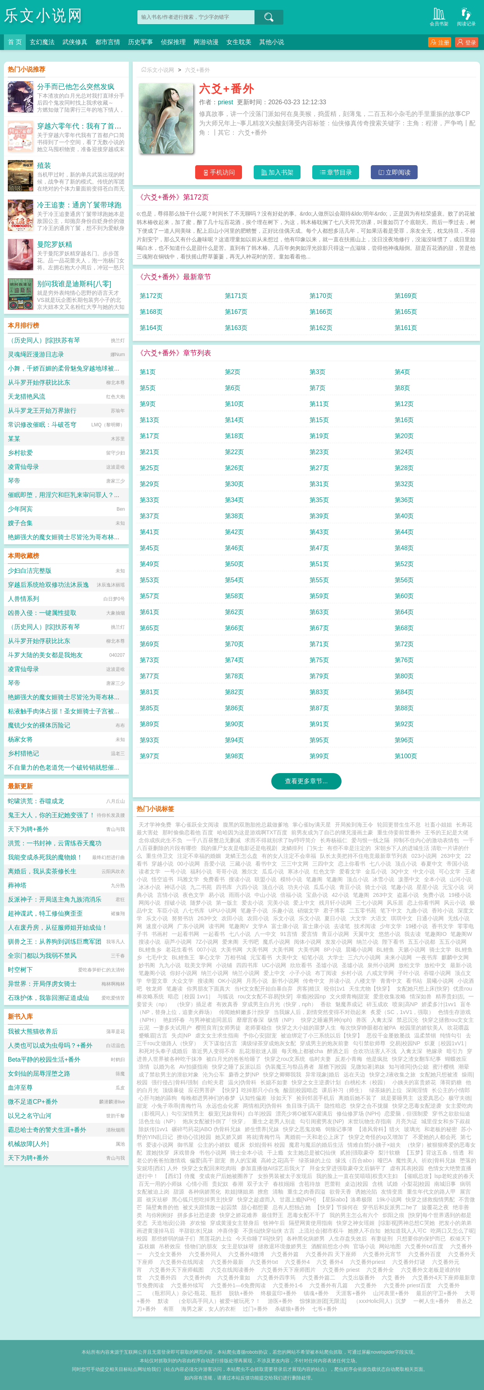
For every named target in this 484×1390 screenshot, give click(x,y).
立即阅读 (394, 172)
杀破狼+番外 (290, 1309)
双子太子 (258, 1184)
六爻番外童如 (235, 1277)
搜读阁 (206, 981)
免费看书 (214, 879)
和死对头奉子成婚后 (163, 1051)
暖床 (239, 1145)
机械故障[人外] (28, 1144)
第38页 (234, 516)
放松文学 (409, 965)
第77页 (149, 676)
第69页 (149, 644)
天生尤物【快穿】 (371, 988)
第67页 (319, 628)
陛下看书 (393, 942)
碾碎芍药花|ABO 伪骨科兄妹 (206, 1129)
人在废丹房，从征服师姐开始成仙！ (58, 927)
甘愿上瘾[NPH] (297, 1199)
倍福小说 (291, 895)
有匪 (168, 1309)
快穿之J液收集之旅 (392, 1074)
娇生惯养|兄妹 (262, 1129)
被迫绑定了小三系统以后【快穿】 (322, 1035)
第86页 (234, 708)
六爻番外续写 (189, 1285)
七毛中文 (157, 957)
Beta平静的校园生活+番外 (44, 1059)
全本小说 (435, 879)
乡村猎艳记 (23, 753)
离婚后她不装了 (357, 1098)
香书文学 (443, 926)
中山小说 (265, 895)
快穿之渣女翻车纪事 (416, 1059)
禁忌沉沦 (407, 1020)
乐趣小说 (283, 910)
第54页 (234, 580)
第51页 (319, 564)
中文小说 (424, 871)
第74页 (234, 660)
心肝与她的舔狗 (158, 1098)
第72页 (404, 644)
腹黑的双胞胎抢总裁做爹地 (255, 825)
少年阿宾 (20, 509)
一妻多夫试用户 (172, 1028)
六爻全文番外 (167, 1254)
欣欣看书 (301, 965)
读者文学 (149, 871)
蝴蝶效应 (456, 1059)
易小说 (216, 895)
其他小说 (271, 42)
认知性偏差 (253, 1098)
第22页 (234, 452)
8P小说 (332, 949)
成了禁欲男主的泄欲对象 (169, 1074)
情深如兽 (421, 996)
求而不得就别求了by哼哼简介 (280, 840)
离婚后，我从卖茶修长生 (42, 871)
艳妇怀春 (174, 1020)
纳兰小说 (367, 942)
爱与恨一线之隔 (370, 840)
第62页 (234, 612)
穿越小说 (162, 864)
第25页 (149, 468)
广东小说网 (191, 926)
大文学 (358, 918)
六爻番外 (367, 1285)
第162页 (321, 327)
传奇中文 (314, 981)
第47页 (319, 548)
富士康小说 (285, 926)
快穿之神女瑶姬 (355, 1223)
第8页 (403, 388)
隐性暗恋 (335, 1106)
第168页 (151, 311)
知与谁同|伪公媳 (409, 1067)
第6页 (233, 388)
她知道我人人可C (405, 1231)
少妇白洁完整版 (30, 570)
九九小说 (170, 965)
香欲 (325, 1004)
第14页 (234, 420)
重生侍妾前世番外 (399, 832)
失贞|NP (181, 1035)
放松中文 (435, 965)
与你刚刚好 (159, 1215)
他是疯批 (377, 1059)
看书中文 (266, 864)
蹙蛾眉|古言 (153, 1035)
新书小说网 (285, 981)
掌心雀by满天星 (311, 825)
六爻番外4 (299, 1262)
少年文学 (391, 926)
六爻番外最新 (229, 1262)
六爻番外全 (382, 1270)
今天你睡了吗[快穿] (259, 1238)
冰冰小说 (149, 887)
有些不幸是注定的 (349, 848)
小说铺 (224, 965)
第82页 (234, 692)
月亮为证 (406, 1121)
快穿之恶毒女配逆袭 (416, 1106)
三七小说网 (369, 903)
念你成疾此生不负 (160, 840)
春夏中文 (432, 864)
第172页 (151, 295)
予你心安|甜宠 (260, 1035)
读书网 (216, 926)
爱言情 (309, 934)
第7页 (318, 388)
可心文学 (450, 871)
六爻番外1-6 (289, 1285)
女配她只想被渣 (439, 1074)
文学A (260, 926)
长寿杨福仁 (333, 840)
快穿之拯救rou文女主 (448, 1020)
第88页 (404, 708)
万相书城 (235, 957)
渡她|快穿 (157, 1152)
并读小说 (340, 981)
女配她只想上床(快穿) (423, 988)
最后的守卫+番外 (436, 1293)
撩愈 (263, 1192)
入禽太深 (382, 1020)
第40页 (404, 516)
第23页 (319, 452)
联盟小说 (265, 879)
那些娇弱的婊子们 (173, 1238)
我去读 (412, 934)
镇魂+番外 (316, 1293)
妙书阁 (147, 965)
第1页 (148, 372)
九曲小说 (417, 910)
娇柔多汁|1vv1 (439, 1004)
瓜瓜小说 (273, 871)
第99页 (319, 756)
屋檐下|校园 (332, 1067)
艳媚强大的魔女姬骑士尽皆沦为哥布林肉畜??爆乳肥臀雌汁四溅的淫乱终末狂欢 (117, 537)
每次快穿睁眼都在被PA (368, 1028)
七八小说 (380, 864)
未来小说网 (398, 957)
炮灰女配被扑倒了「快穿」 (215, 1121)
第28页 (404, 468)
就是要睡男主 (397, 1098)
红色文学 (324, 871)
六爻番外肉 (198, 1277)
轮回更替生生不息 (399, 825)
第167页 (236, 311)
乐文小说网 (44, 15)
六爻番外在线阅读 (183, 1262)
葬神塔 (17, 885)
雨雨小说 (240, 895)
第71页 (319, 644)
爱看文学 (350, 871)
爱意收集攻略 (389, 996)
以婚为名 (164, 1067)
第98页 (234, 756)
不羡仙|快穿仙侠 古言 (269, 1231)
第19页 (319, 436)
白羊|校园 (260, 1113)
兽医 (361, 1020)
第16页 (404, 420)
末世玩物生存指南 (369, 1121)
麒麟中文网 (455, 957)
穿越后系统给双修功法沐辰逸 (48, 584)
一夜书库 (427, 957)
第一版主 (227, 903)
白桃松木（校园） (366, 1082)
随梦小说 (201, 903)
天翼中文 (364, 934)
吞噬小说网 (437, 973)
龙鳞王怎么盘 (241, 856)
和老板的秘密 (440, 1129)
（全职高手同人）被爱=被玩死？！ (218, 1301)
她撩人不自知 (364, 1231)
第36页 (404, 500)
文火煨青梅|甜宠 (350, 996)
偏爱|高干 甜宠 (208, 1160)
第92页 (404, 724)
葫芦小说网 (178, 942)
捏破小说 (175, 903)
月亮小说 (257, 981)
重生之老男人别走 (274, 1121)
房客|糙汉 (308, 988)
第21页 (149, 452)
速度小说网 (159, 926)
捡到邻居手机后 (315, 1098)
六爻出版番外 (360, 1277)
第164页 (151, 327)
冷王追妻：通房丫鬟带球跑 (79, 205)
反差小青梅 (348, 1059)
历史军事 (140, 42)
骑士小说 (376, 887)
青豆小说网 (335, 934)
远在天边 (354, 1074)
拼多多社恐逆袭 (196, 1215)
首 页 (15, 42)
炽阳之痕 (393, 1215)
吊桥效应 (170, 1246)
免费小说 (434, 895)
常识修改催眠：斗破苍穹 (42, 424)
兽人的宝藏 (243, 1160)
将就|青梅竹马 (263, 1137)
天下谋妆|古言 (220, 1043)
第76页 (404, 660)
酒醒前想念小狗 (330, 1246)
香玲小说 (443, 910)
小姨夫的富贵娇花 (414, 1082)
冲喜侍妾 (228, 1231)
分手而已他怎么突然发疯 (75, 87)
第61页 (149, 612)
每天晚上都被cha (302, 1051)
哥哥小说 (227, 871)
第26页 (234, 468)
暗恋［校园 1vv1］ (191, 996)
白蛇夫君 (213, 1082)
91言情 (288, 934)
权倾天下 (461, 1238)
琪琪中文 (402, 918)
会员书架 (439, 16)
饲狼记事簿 (338, 1129)
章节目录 (336, 172)
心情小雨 (197, 1184)
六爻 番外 (395, 1277)
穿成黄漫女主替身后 (234, 1223)
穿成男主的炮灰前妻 (324, 1043)
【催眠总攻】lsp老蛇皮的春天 (438, 1176)
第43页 (319, 532)
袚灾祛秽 (157, 1199)
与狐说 (225, 996)
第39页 (319, 516)
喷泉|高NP (405, 1004)
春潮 (237, 1184)
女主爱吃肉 (459, 1106)
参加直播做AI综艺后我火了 (273, 1168)
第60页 (404, 596)
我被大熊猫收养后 (33, 1031)
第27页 (319, 468)
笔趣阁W (461, 934)
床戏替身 (184, 1152)
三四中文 (323, 864)
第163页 (236, 327)
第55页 (319, 580)
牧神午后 (274, 1223)
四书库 (224, 887)
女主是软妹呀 (237, 1246)
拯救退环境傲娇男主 (282, 1246)
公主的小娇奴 (214, 1145)
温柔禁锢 (425, 1035)
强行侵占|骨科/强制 (174, 1082)
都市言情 (107, 42)
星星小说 (427, 887)
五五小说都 (421, 942)
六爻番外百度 (426, 1254)
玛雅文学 (188, 879)
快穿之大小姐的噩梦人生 (306, 1028)
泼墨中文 (409, 879)
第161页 (406, 327)
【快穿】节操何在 (336, 1207)
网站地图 (390, 1246)
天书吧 (250, 942)
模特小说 (291, 879)
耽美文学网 (198, 965)
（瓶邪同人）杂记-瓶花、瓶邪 (185, 1293)
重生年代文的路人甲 (431, 1192)
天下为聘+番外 (28, 829)
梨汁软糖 (389, 1152)
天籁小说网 (411, 949)
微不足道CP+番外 (33, 1101)
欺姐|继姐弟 (239, 1192)
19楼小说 (459, 895)
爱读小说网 (159, 1145)
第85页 (149, 708)
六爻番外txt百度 (426, 1246)
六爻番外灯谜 (410, 1262)
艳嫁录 (434, 1051)
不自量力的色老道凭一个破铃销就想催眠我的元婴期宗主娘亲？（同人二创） (114, 767)
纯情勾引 (451, 1035)
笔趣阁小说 (152, 973)
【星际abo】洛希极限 (346, 1199)
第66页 (234, 628)
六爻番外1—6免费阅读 (240, 1285)
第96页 (404, 740)
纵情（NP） (282, 1020)
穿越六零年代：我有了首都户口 (86, 126)
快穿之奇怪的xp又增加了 (379, 1137)
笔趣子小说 (254, 910)
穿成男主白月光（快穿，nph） (279, 1004)
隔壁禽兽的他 (162, 1207)
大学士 (335, 957)
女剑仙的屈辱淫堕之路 (39, 1073)
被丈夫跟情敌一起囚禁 (210, 1207)
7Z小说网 (207, 942)
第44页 (404, 532)
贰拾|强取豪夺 (357, 1152)
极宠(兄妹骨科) (226, 1113)
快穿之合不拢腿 (369, 1106)
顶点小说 (406, 864)
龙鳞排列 (292, 848)
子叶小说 (409, 973)
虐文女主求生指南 (217, 1035)
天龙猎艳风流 (26, 396)
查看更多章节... (306, 781)
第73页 (149, 660)
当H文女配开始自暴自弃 (263, 988)
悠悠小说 (389, 934)
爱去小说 (252, 903)
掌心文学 (210, 957)
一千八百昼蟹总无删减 (213, 840)
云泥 (144, 1028)
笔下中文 (391, 910)
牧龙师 (154, 988)
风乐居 (395, 903)
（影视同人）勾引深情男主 (171, 1113)
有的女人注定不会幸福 (289, 856)
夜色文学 (194, 895)
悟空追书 (162, 879)
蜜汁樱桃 (443, 1067)
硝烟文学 (308, 910)
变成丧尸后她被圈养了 (226, 1176)
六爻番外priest (369, 1262)
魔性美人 (407, 1160)
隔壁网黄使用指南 (311, 1223)
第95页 (319, 740)
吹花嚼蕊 (458, 1028)
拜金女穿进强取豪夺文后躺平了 (348, 1168)
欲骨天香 (340, 1192)
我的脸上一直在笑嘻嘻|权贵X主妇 (357, 1176)
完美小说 (278, 903)
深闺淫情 (417, 1090)
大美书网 (231, 949)
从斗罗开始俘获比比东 (39, 382)
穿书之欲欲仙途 (451, 1113)
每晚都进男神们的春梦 (208, 1098)
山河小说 (461, 879)
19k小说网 (389, 1199)
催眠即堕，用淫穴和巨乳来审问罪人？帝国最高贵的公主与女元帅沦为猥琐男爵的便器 (126, 495)
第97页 (149, 756)
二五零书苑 (362, 910)
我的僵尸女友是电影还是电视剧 (239, 848)
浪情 (144, 1067)
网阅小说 (149, 903)
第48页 (404, 548)
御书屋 (185, 1145)
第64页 (404, 612)
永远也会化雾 (222, 1106)
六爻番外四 (164, 1277)
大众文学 (183, 981)
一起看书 (214, 934)
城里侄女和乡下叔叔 (445, 1121)
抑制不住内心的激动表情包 (426, 840)
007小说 (207, 949)
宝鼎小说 (317, 895)
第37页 (149, 516)
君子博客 (334, 910)
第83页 (319, 692)
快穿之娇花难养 (238, 1215)
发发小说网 (338, 942)
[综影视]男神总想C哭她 (407, 1223)
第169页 (406, 295)
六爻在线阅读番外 (234, 1270)
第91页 (319, 724)
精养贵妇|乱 (450, 996)
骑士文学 (440, 949)
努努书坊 (183, 918)
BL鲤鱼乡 (150, 949)
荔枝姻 (147, 1246)
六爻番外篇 (286, 1254)
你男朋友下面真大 (208, 988)
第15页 (319, 420)
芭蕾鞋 (332, 1184)
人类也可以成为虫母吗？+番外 (50, 1045)
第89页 (149, 724)
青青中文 (391, 981)
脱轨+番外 (241, 1293)
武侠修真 (74, 42)
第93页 (149, 740)
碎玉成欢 (377, 1004)
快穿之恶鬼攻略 (302, 1129)
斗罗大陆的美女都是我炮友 (45, 655)
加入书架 (277, 172)
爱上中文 (304, 903)
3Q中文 (400, 871)
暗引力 (455, 1051)
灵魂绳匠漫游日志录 (36, 354)
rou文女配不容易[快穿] (265, 996)
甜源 (178, 1192)
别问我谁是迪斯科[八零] (74, 284)
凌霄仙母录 (23, 466)
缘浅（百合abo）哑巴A (363, 1160)
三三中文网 (294, 864)
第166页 (321, 311)
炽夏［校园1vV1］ (447, 1043)
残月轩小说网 (335, 903)
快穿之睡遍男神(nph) (326, 1020)
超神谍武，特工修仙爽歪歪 (45, 913)
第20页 (404, 436)
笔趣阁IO (436, 934)
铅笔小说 (313, 957)
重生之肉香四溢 (306, 1192)
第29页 (149, 484)
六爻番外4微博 (247, 1254)
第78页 (234, 676)
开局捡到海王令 (354, 825)
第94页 (234, 740)
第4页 (403, 372)
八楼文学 (365, 981)
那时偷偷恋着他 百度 (187, 832)
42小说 (340, 895)
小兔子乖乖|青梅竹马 (176, 1106)
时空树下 (20, 969)
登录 (466, 42)
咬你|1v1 (334, 988)
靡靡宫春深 (250, 1020)
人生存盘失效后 (348, 1238)
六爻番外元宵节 (383, 1254)
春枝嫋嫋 (284, 1184)
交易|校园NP (405, 1043)
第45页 (149, 548)
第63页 (319, 612)
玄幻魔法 (42, 42)
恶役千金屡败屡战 (388, 1035)
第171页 (236, 295)
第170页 (321, 295)
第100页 (406, 756)
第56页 (404, 580)
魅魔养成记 (349, 1004)
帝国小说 (457, 864)
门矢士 (315, 848)
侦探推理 (173, 42)
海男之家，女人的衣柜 (208, 1309)
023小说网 (424, 856)
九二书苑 (201, 887)
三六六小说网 (364, 957)
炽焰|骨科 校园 (267, 1145)
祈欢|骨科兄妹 (439, 1160)
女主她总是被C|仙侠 (311, 1152)
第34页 (234, 500)
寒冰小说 (299, 871)
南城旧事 (445, 1184)
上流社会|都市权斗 (321, 1231)
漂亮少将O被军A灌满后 (304, 1113)
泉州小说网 (381, 965)
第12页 (404, 404)
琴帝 (14, 481)
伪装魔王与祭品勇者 (289, 1067)
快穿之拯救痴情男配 (430, 1199)
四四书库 (247, 965)
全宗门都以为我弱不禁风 (42, 955)
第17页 (149, 436)
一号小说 (175, 871)
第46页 (234, 548)
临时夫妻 (320, 1059)
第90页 (234, 724)
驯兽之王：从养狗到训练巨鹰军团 (54, 941)
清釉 (277, 1192)
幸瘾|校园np (311, 996)
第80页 (404, 676)
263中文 (451, 856)
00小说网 (188, 864)
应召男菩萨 (201, 1090)
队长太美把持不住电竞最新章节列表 (363, 856)
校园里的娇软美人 (421, 1028)
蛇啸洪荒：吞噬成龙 (36, 801)
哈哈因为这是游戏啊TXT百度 (252, 832)
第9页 (148, 404)
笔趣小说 (402, 887)
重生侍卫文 (159, 856)
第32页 (404, 484)
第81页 (149, 692)
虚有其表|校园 (407, 1168)
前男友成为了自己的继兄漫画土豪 (332, 832)
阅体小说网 (307, 942)
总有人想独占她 (291, 1207)
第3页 (318, 372)
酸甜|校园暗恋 (300, 1090)
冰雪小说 (383, 879)
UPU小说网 (222, 910)
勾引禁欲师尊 (369, 1043)
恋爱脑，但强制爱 (406, 1113)
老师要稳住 (258, 1028)
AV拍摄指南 (193, 1067)
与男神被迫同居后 (211, 1020)
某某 (14, 438)
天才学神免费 (155, 825)
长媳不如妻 (274, 1082)
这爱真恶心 (431, 1098)
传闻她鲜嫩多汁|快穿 (244, 1012)
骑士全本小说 (246, 1152)
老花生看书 (179, 949)
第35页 (319, 500)
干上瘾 (275, 1152)
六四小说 (247, 887)
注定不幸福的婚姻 (199, 856)
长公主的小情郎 (451, 1090)
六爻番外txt (265, 1262)
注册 (439, 42)
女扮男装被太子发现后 (285, 1176)
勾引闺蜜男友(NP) (322, 1121)
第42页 (234, 532)
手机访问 (219, 172)
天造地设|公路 (168, 1223)
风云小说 (455, 903)
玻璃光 (412, 1129)
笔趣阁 (314, 879)
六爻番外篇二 (320, 1277)
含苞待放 (309, 1184)
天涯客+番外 (351, 1293)
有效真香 (227, 1004)
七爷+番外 (324, 1309)
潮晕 (463, 1067)
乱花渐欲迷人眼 (258, 1051)
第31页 (319, 484)
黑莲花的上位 (215, 1238)
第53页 (149, 580)
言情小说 (168, 895)
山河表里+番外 (391, 1293)
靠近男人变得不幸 (213, 1051)
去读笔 (342, 926)
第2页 (233, 372)
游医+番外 (280, 1301)
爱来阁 (230, 942)
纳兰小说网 (214, 973)
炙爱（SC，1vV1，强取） (402, 1012)
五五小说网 (452, 942)
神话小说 (175, 887)
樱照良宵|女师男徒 (218, 1028)
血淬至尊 (20, 1087)
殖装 (44, 165)
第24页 (404, 452)
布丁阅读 (326, 973)
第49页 (149, 564)
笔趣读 (174, 988)
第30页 (234, 484)
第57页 (149, 596)
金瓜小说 (376, 871)
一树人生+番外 (431, 1301)
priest (225, 102)
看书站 (414, 981)
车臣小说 (168, 910)
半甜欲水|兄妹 (196, 1231)
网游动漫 (206, 42)
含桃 (377, 1184)
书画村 (159, 934)
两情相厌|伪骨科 (263, 1106)
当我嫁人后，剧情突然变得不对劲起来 (320, 1012)
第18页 (234, 436)
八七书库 (194, 910)
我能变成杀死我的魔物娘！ (45, 857)
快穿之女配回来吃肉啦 (209, 1168)
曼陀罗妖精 (54, 244)
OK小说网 (230, 981)
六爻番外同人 (207, 1254)
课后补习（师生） (343, 1090)
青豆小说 (350, 887)
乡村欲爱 (20, 452)
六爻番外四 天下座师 (332, 1254)
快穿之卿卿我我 (282, 1074)
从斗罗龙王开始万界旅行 (42, 410)
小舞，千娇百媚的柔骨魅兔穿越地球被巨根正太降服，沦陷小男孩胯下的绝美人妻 (120, 368)
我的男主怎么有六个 (354, 1215)
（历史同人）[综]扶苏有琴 (44, 340)
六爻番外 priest (343, 1270)
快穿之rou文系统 (285, 1059)
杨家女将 (20, 739)
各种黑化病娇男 (305, 1238)
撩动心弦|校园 (194, 1137)
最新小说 (461, 965)
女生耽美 (238, 42)
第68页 (404, 628)
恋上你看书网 (423, 903)
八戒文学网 (380, 973)
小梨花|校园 (416, 1184)
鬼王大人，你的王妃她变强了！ (51, 815)
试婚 (392, 1184)
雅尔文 (250, 871)
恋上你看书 (351, 864)
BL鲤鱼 (385, 949)
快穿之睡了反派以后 (236, 1067)
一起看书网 (185, 934)
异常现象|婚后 (322, 1074)
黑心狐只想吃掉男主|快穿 (202, 1199)
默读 (163, 1301)
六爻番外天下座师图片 (290, 1270)
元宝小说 (453, 887)
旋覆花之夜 (435, 1207)
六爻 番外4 (331, 1262)
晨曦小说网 (359, 949)
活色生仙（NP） (159, 1121)
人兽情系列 (23, 598)
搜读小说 (240, 879)
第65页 (149, 628)
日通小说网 (430, 918)
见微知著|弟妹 (368, 1067)
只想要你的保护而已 (421, 1238)
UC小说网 (274, 965)
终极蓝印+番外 (279, 1293)
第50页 (234, 564)
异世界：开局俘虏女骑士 (42, 983)
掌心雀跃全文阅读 (197, 825)
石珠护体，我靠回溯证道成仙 (48, 997)
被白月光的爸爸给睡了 (233, 1059)
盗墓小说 (408, 895)
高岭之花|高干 (278, 1160)
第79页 (319, 676)
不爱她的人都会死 (434, 1137)
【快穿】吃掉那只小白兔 (249, 1090)
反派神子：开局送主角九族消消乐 (54, 899)
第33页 (149, 500)
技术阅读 (365, 926)
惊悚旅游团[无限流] (323, 1301)
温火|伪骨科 (242, 1082)
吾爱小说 (215, 864)
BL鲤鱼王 (183, 957)
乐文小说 (157, 918)
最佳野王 (272, 1215)
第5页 (148, 388)
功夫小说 (299, 887)
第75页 (319, 660)
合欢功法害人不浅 (375, 1051)
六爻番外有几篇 (330, 1285)
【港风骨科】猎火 (378, 1129)
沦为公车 (213, 1074)
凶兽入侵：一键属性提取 (42, 612)
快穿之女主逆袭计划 (316, 1082)
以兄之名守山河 (30, 1115)
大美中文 (287, 957)
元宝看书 (261, 957)
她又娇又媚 (228, 1137)
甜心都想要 (255, 1207)
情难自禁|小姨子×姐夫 (374, 1145)
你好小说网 (183, 973)
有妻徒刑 (382, 1238)
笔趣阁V (239, 926)
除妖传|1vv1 (153, 1129)
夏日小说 (335, 918)
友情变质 (392, 1192)
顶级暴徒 (173, 1090)
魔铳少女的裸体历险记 (39, 725)
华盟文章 (157, 981)
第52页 (404, 564)
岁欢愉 (198, 1223)
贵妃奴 (220, 1184)
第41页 (149, 532)
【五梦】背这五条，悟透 (434, 1152)
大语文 (378, 918)
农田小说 (232, 918)
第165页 (406, 311)
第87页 (319, 708)
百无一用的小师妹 (160, 1184)
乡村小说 (352, 973)
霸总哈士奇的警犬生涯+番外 (47, 1129)
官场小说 (364, 1246)
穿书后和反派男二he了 (390, 1207)
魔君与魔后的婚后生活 (316, 1145)
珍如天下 (281, 1098)
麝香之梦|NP (243, 1074)
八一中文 (265, 934)
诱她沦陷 (366, 1192)
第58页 (234, 596)
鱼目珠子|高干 (303, 1106)
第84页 (404, 692)
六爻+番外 (197, 70)
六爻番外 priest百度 (409, 1285)
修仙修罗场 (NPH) (358, 1113)
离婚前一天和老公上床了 (315, 1137)
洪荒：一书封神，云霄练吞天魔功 (54, 843)
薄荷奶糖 (451, 1082)
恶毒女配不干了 (306, 1215)
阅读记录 (466, 16)
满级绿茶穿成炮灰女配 (268, 1043)
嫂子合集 (20, 523)
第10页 (234, 404)
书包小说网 (212, 1152)
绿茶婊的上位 (385, 1090)
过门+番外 (255, 1309)
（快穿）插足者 (193, 1004)
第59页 (319, 596)
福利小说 (201, 871)
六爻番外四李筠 (278, 1277)
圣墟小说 (327, 965)
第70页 (234, 644)
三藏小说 (240, 864)
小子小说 (300, 973)
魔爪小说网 (276, 942)
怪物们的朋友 (201, 1246)
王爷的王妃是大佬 (446, 832)
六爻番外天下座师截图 (178, 1270)
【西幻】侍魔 (178, 1176)
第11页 (319, 404)
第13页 (149, 420)
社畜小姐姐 (438, 825)
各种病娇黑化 (204, 1192)
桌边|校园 (356, 1184)
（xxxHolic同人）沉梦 (379, 1301)
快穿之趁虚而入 (256, 1199)
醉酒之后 (338, 1051)
